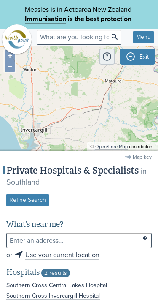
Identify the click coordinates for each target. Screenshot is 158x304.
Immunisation (45, 19)
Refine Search (27, 200)
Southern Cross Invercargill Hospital (53, 295)
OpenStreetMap (111, 146)
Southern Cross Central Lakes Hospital (56, 285)
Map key (142, 157)
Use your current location (62, 255)
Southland (23, 182)
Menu (143, 37)
